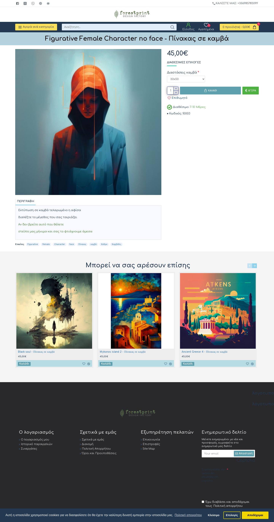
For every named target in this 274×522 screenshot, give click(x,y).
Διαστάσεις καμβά (182, 72)
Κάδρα (104, 244)
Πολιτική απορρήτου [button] (188, 515)
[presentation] (231, 491)
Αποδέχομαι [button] (255, 515)
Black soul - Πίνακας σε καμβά (36, 352)
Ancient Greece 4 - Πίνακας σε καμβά (204, 352)
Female (46, 244)
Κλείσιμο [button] (213, 515)
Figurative (32, 244)
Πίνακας (82, 244)
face (71, 244)
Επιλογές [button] (232, 515)
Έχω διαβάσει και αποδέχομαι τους (225, 504)
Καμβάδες (116, 244)
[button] (249, 265)
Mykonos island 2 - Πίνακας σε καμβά (123, 352)
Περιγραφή (25, 201)
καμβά (93, 244)
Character (59, 244)
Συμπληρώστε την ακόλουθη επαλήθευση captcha (213, 475)
